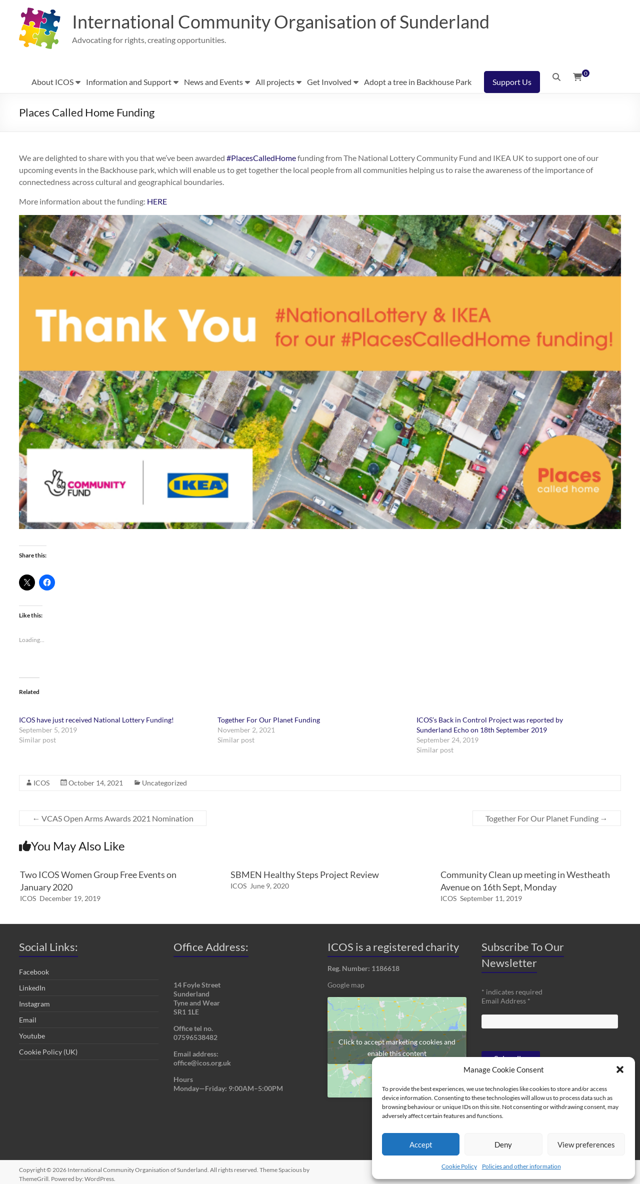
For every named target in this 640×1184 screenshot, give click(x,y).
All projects (275, 81)
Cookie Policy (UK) (48, 1052)
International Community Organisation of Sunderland (281, 21)
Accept (421, 1144)
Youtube (32, 1036)
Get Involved (329, 81)
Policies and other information (521, 1166)
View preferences (586, 1144)
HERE (157, 201)
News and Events (213, 81)
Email (27, 1020)
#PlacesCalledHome (261, 157)
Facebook (34, 972)
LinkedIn (32, 988)
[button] (620, 1069)
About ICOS (53, 81)
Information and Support (129, 81)
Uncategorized (164, 782)
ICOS (42, 782)
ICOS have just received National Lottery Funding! (96, 720)
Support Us (512, 81)
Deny (503, 1144)
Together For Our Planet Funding (269, 720)
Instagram (34, 1004)
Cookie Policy (459, 1166)
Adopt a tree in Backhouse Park (418, 81)
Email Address (506, 1000)
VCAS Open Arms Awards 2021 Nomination (113, 818)
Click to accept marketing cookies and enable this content (397, 1048)
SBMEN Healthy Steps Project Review (304, 874)
